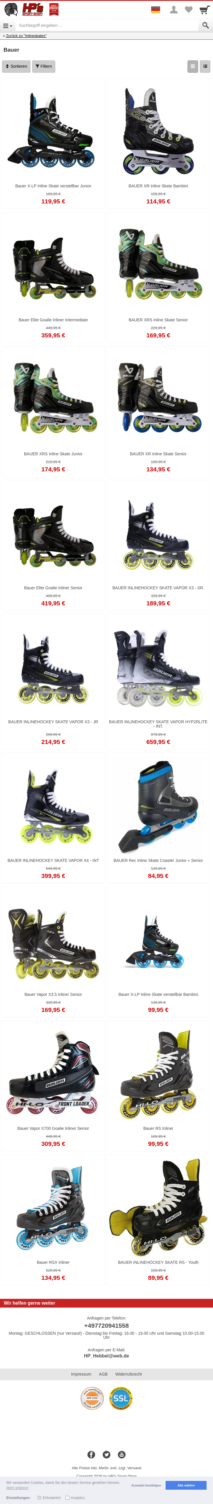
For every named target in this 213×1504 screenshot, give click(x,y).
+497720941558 (106, 1325)
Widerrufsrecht (128, 1374)
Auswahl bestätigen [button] (146, 1485)
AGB (103, 1374)
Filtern (43, 66)
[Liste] (205, 66)
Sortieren (16, 66)
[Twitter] (106, 1455)
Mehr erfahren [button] (17, 1488)
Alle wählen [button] (186, 1485)
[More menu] (174, 9)
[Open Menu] (7, 25)
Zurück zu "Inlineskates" (26, 36)
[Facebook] (91, 1455)
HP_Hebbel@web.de (106, 1355)
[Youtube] (121, 1455)
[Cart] (205, 9)
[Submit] (206, 25)
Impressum (81, 1374)
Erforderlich (52, 1498)
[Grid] (193, 66)
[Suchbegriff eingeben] (107, 25)
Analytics (78, 1498)
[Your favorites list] (188, 9)
